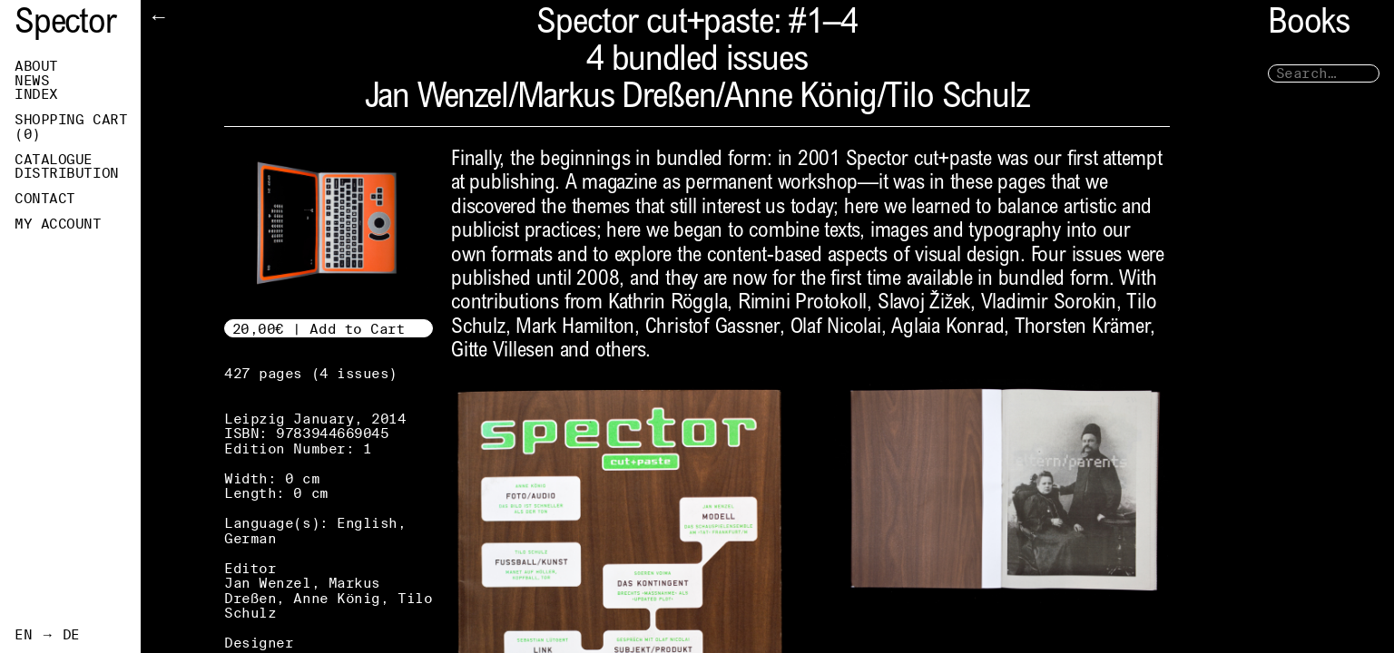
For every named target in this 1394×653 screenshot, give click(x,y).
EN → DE (47, 635)
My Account (58, 224)
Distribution (67, 173)
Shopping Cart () (71, 126)
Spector (65, 25)
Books (1309, 25)
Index (36, 94)
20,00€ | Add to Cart (319, 328)
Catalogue (54, 159)
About (36, 66)
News (32, 80)
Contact (45, 198)
